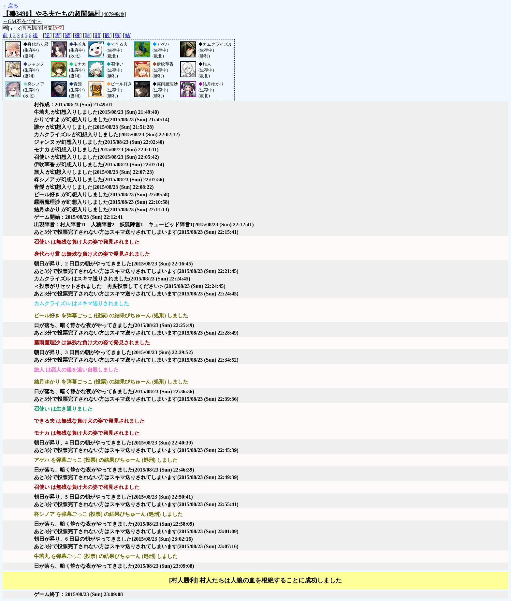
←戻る (10, 5)
